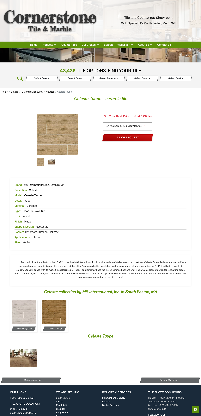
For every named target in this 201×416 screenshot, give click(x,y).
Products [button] (47, 45)
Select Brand (141, 78)
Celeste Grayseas (168, 380)
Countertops (69, 45)
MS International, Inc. (32, 91)
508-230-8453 (26, 397)
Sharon (59, 401)
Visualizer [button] (123, 45)
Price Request (127, 137)
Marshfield (61, 405)
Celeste (50, 91)
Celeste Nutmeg (32, 380)
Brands (14, 91)
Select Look (175, 78)
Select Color (41, 78)
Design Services (110, 405)
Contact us (164, 45)
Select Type (75, 78)
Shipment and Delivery (113, 397)
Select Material (108, 78)
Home (33, 45)
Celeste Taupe (33, 195)
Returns (106, 401)
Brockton (60, 408)
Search (108, 45)
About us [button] (143, 45)
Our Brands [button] (89, 45)
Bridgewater (62, 412)
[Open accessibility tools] (195, 409)
